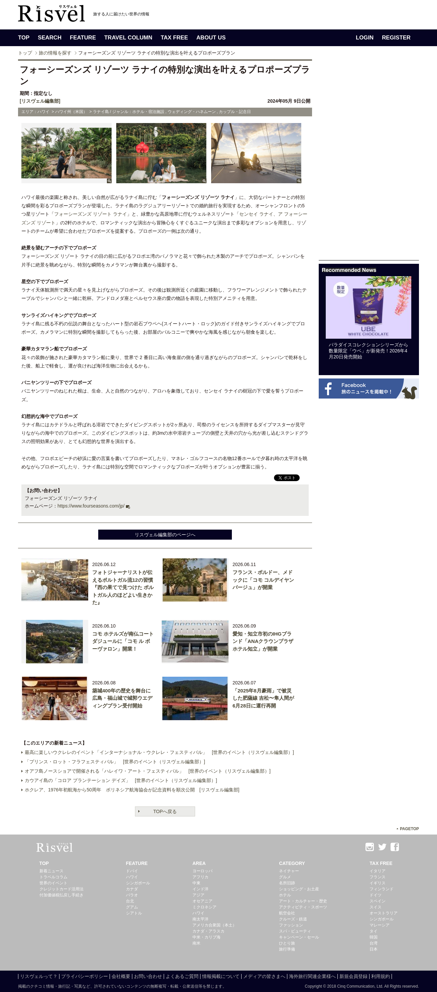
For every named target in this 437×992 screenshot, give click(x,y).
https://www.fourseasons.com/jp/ (91, 506)
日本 (374, 949)
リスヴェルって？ (38, 976)
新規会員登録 (353, 976)
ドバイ (132, 871)
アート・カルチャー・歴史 (303, 901)
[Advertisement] (369, 160)
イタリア (378, 871)
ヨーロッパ (202, 871)
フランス (378, 877)
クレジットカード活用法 (61, 889)
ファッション (291, 925)
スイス (376, 907)
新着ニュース (51, 871)
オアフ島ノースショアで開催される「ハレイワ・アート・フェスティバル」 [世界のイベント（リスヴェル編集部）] (148, 771)
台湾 (374, 943)
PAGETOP (409, 828)
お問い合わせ (148, 976)
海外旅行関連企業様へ (312, 976)
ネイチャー (289, 871)
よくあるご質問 (182, 976)
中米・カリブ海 (206, 937)
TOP (23, 37)
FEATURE (83, 37)
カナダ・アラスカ (208, 931)
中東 (196, 883)
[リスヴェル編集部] (40, 101)
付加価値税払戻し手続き (61, 895)
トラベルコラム (53, 877)
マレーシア (380, 925)
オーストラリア (384, 913)
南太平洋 (200, 919)
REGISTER (396, 37)
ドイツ (376, 895)
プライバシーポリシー (84, 976)
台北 (130, 901)
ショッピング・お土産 (299, 889)
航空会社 (287, 913)
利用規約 (380, 976)
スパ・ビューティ (295, 931)
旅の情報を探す (55, 53)
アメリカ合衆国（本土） (214, 925)
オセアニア (202, 901)
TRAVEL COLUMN (128, 37)
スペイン (378, 901)
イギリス (378, 883)
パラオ (132, 895)
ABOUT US (211, 37)
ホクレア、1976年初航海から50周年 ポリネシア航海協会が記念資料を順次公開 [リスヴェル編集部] (132, 789)
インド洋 (200, 889)
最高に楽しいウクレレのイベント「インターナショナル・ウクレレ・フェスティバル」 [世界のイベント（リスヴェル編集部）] (159, 752)
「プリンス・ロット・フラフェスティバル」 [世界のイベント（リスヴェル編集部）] (115, 761)
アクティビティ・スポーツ (303, 907)
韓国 (374, 937)
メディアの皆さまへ (264, 976)
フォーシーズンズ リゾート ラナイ (90, 214)
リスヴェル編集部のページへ (165, 534)
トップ (25, 53)
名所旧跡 (287, 883)
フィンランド (382, 889)
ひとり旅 (287, 943)
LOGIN (365, 37)
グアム (132, 907)
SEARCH (49, 37)
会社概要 (121, 976)
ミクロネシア (204, 907)
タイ (374, 931)
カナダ (132, 889)
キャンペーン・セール (299, 937)
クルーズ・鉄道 (293, 919)
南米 (196, 943)
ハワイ (132, 877)
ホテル (285, 895)
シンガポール (138, 883)
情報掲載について (221, 976)
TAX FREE (174, 37)
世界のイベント (53, 883)
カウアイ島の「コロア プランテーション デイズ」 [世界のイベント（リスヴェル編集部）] (121, 780)
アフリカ (200, 877)
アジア (198, 895)
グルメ (285, 877)
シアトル (134, 913)
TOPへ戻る (165, 811)
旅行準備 (287, 949)
